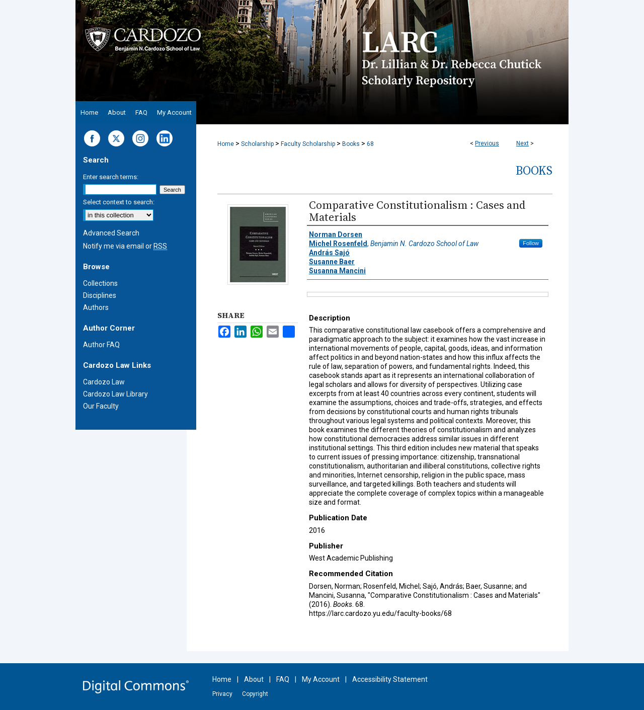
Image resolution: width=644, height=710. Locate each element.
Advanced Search (111, 233)
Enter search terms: (110, 177)
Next (522, 143)
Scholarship (257, 143)
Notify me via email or (125, 246)
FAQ (282, 679)
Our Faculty (101, 406)
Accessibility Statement (390, 679)
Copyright (255, 693)
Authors (96, 307)
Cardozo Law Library (115, 394)
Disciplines (99, 295)
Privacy (222, 693)
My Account (321, 679)
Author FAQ (101, 345)
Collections (100, 283)
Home (225, 143)
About (254, 679)
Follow (531, 243)
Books (351, 143)
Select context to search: (118, 202)
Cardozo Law (104, 382)
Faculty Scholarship (308, 143)
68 (370, 143)
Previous (487, 143)
